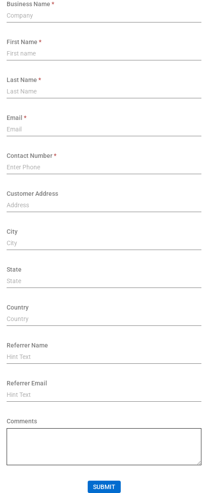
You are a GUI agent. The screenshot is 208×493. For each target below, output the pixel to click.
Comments (22, 421)
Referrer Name (27, 345)
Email (14, 117)
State (14, 269)
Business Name (28, 3)
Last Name (22, 79)
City (12, 231)
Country (18, 307)
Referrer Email (27, 383)
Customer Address (32, 193)
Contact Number (29, 155)
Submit (104, 486)
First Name (22, 41)
